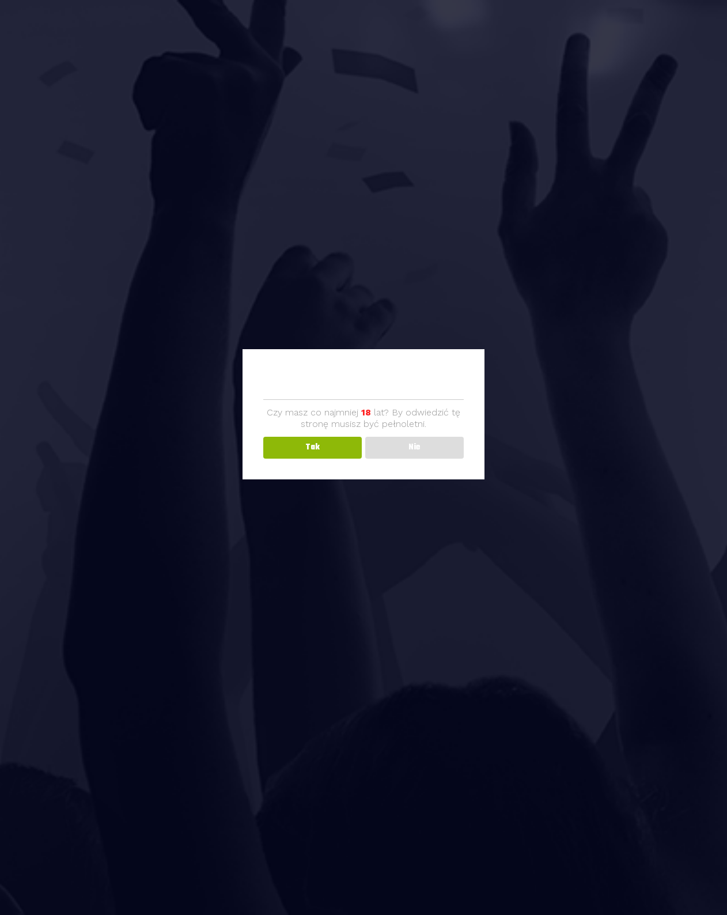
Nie (414, 447)
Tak (312, 447)
